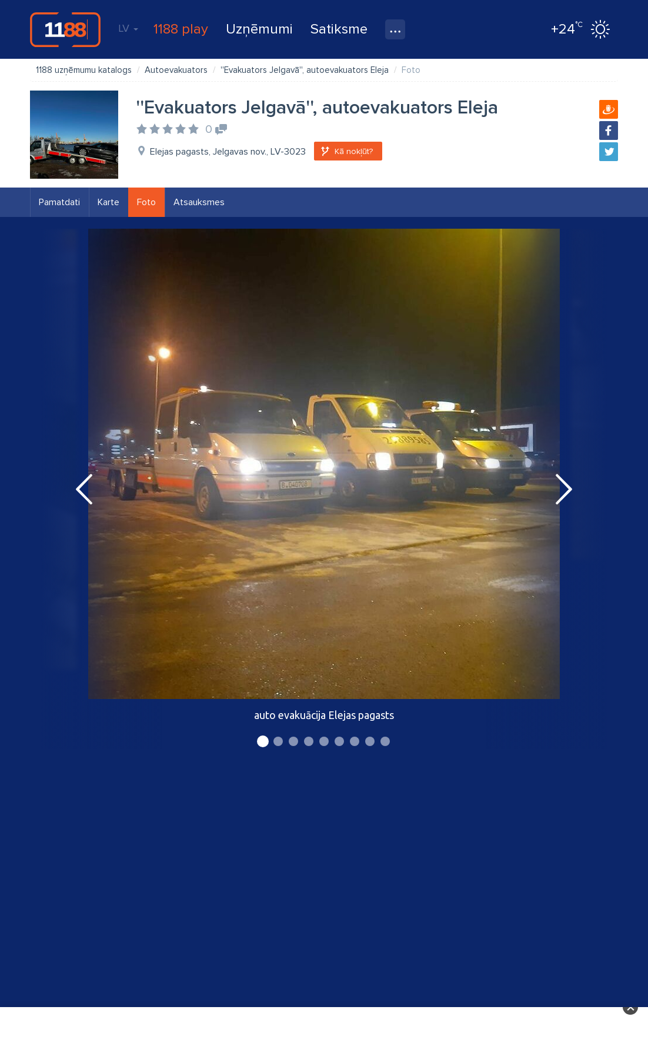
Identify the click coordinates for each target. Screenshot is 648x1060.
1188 (65, 29)
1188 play (180, 29)
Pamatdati (59, 202)
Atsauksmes (199, 202)
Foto (146, 202)
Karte (108, 202)
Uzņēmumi (259, 29)
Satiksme (339, 29)
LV (128, 28)
